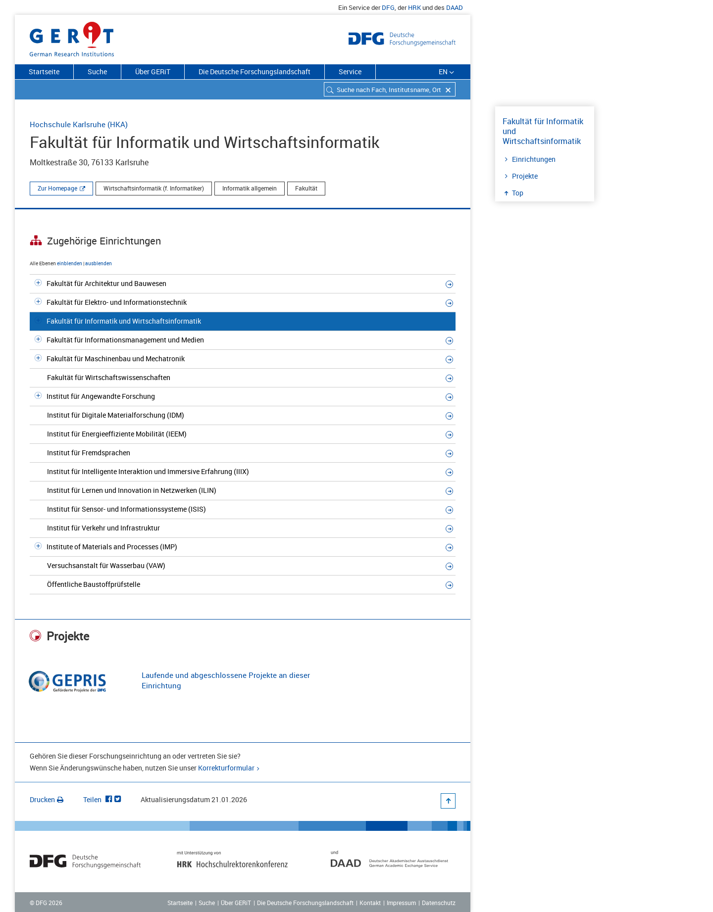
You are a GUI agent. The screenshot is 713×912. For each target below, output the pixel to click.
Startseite (44, 71)
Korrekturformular (226, 767)
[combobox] (390, 89)
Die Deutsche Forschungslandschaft (254, 71)
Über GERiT (152, 71)
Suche (97, 71)
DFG (388, 7)
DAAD (454, 7)
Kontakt (370, 903)
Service (350, 71)
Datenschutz (439, 903)
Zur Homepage (57, 188)
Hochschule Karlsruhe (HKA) (79, 124)
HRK (414, 7)
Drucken (46, 799)
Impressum (401, 903)
